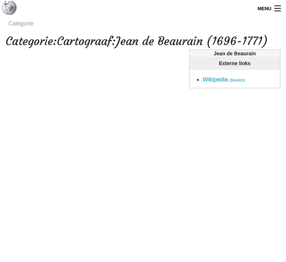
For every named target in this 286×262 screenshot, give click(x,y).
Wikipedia (224, 79)
